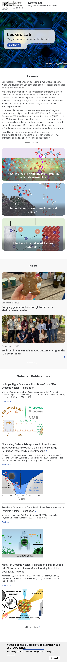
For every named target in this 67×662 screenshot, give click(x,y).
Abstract (5, 401)
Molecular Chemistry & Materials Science (13, 9)
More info (11, 655)
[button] (63, 6)
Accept (54, 658)
